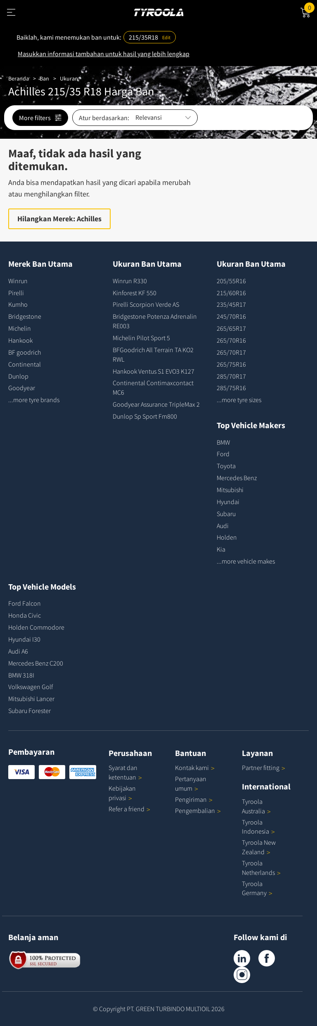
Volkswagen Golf (30, 686)
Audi (223, 525)
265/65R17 (231, 328)
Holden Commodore (36, 627)
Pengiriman (191, 799)
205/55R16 (231, 281)
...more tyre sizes (239, 400)
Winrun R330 (130, 281)
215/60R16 (231, 293)
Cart (310, 7)
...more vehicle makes (246, 561)
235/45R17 (231, 304)
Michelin (19, 328)
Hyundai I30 (24, 639)
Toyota (226, 466)
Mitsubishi (230, 490)
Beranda (18, 78)
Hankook (20, 340)
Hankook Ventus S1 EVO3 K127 (153, 371)
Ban (44, 78)
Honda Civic (24, 615)
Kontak (195, 767)
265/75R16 (231, 364)
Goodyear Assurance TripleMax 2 (156, 404)
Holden (227, 537)
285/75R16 (231, 388)
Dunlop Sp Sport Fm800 (145, 416)
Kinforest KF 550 (134, 293)
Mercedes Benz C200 (35, 663)
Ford (223, 454)
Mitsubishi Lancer (31, 698)
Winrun (18, 281)
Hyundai (228, 502)
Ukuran (69, 78)
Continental (24, 364)
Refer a (129, 809)
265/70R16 (231, 340)
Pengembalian (195, 810)
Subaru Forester (29, 710)
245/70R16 (231, 316)
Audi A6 (18, 651)
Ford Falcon (24, 603)
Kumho (18, 304)
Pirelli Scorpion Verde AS (146, 304)
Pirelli (16, 293)
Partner (263, 767)
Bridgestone (24, 316)
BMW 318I (21, 675)
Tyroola (257, 888)
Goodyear (21, 388)
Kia (221, 549)
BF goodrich (24, 352)
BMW (223, 442)
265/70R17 (231, 352)
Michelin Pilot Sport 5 (141, 338)
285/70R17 (231, 376)
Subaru (226, 513)
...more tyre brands (33, 400)
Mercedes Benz (237, 478)
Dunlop (18, 376)
